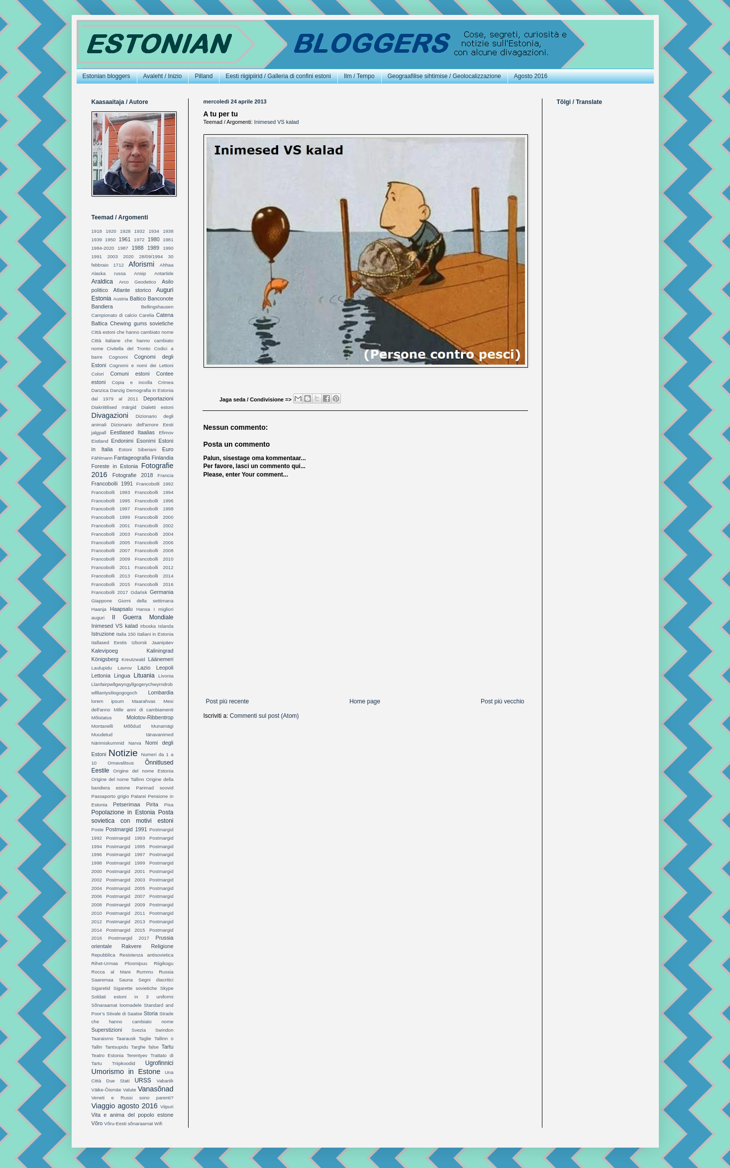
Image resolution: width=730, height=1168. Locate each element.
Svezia (138, 1030)
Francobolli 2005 (111, 542)
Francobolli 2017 (110, 592)
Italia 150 (126, 634)
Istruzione (103, 634)
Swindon (164, 1030)
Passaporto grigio (110, 796)
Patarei (138, 796)
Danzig (117, 390)
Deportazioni (158, 398)
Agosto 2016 (530, 76)
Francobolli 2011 (111, 567)
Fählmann (102, 458)
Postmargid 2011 (125, 913)
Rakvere (131, 946)
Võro (97, 1123)
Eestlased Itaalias (132, 432)
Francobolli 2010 (154, 559)
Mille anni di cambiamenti (143, 709)
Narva (134, 743)
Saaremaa (102, 979)
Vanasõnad (156, 1089)
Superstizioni (107, 1030)
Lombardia (160, 692)
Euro (168, 449)
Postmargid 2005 (125, 888)
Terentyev (136, 1055)
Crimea (166, 382)
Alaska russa (109, 273)
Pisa (169, 804)
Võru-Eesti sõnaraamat (128, 1123)
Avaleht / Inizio (162, 76)
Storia (151, 1013)
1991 (97, 256)
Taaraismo (102, 1038)
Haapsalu (121, 609)
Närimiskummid (108, 743)
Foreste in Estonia (115, 466)
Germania (161, 592)
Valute (129, 1089)
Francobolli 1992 (155, 484)
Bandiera (102, 306)
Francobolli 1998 (154, 508)
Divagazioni (110, 415)
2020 (128, 256)
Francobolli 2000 (154, 517)
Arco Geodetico (137, 282)
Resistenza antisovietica (146, 955)
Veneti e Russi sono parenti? (133, 1097)
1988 (138, 248)
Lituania (144, 675)
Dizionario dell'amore (135, 424)
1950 (110, 239)
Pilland (203, 76)
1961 (125, 239)
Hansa (143, 609)
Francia (166, 475)
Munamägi (162, 726)
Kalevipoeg (105, 651)
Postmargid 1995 (125, 846)
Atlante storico (132, 290)
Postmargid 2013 (125, 921)
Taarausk (126, 1038)
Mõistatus (102, 717)
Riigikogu (163, 963)
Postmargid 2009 (125, 904)
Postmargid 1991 (126, 829)
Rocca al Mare (111, 971)
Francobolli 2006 (154, 542)
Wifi (158, 1123)
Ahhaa (167, 265)
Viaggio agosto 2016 (125, 1106)
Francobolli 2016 (154, 584)
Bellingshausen (157, 306)
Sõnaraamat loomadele (117, 1005)
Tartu (168, 1047)
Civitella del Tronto (129, 348)
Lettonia (101, 676)
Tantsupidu (116, 1047)
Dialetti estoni (157, 407)
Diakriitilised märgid (114, 407)
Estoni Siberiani (138, 449)
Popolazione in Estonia (123, 812)
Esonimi (145, 441)
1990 (168, 248)
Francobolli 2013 (111, 576)
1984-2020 (103, 248)
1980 (154, 239)
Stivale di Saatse (124, 1013)
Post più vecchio (502, 701)
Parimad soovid (154, 787)
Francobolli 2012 (154, 567)
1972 (139, 239)
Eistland (100, 441)
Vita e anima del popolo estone (133, 1115)
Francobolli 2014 (154, 576)
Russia (166, 971)
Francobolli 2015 (111, 584)
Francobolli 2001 (111, 525)
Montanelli (102, 726)
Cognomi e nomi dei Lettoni (141, 365)
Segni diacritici (155, 979)
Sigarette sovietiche (135, 988)
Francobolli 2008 (154, 550)
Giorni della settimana (145, 600)
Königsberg (105, 659)
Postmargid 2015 (125, 930)
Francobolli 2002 (154, 525)
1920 (110, 231)
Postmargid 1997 (125, 854)
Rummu (144, 971)
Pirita (152, 804)
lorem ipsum (108, 701)
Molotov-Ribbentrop (149, 717)
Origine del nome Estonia (143, 771)
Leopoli (165, 668)
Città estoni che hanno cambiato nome (133, 332)
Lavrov (124, 668)
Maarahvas (143, 701)
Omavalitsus (120, 763)
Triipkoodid (123, 1063)
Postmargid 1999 (125, 863)
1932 (139, 231)
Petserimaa (126, 804)
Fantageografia (132, 458)
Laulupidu (102, 668)
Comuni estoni (129, 374)
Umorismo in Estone (126, 1071)
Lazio (143, 668)
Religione (162, 946)
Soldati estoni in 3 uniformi (133, 996)
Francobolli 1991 (112, 484)
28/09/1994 (151, 256)
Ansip (140, 273)
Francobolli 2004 (154, 534)
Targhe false (144, 1047)
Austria (120, 298)
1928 (125, 231)
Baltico (138, 298)
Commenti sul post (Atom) (264, 715)
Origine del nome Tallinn (118, 779)
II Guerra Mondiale (143, 617)
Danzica (100, 390)
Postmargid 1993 (125, 838)
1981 (168, 239)
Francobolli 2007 (111, 550)
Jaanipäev (163, 642)
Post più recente (227, 701)
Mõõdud (132, 726)
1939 (97, 239)
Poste (98, 829)
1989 (153, 248)
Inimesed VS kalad (276, 122)
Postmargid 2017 (128, 938)
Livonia (165, 676)
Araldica (102, 281)
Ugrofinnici (159, 1063)
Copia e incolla (131, 382)
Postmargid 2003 (125, 879)
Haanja (99, 609)
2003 (112, 256)
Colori (98, 374)
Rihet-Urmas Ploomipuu (119, 963)
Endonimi (122, 441)
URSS (142, 1080)
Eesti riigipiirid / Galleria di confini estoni (277, 76)
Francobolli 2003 (111, 534)
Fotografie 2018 (132, 475)
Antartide (163, 273)
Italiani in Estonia (155, 634)
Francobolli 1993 (111, 492)
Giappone (102, 600)
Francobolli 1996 (154, 500)
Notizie (123, 753)
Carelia (146, 315)
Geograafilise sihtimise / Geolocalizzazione (444, 76)
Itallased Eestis (109, 642)
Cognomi (118, 357)
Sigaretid (101, 988)
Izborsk (139, 642)
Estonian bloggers (106, 76)
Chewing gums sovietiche (141, 323)
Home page (364, 701)
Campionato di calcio (114, 315)
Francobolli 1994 (154, 492)
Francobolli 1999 (111, 517)
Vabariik (165, 1080)
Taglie (145, 1038)
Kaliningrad (159, 651)
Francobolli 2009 (111, 559)
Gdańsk (139, 592)
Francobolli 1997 (111, 508)
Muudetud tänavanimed (133, 734)
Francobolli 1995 (111, 500)
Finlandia (163, 458)
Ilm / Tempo (359, 76)
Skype (167, 988)
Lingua (122, 676)
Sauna (126, 979)
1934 (153, 231)
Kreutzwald (133, 659)
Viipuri (167, 1106)
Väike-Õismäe (106, 1089)
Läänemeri (160, 659)
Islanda (166, 626)
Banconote (161, 298)
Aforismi (141, 264)
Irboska (148, 626)
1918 (97, 231)
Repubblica (103, 955)
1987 (122, 248)
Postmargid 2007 (125, 896)
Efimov (166, 432)
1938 (168, 231)
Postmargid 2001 (125, 871)
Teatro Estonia (108, 1055)
